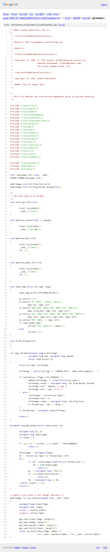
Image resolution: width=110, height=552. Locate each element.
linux (6, 14)
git (31, 14)
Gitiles (17, 547)
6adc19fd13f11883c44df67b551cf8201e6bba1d (31, 18)
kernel (23, 14)
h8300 (76, 18)
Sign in (104, 4)
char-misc (53, 14)
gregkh (40, 14)
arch (67, 18)
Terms (33, 547)
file (61, 25)
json (105, 547)
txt (98, 547)
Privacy (25, 547)
